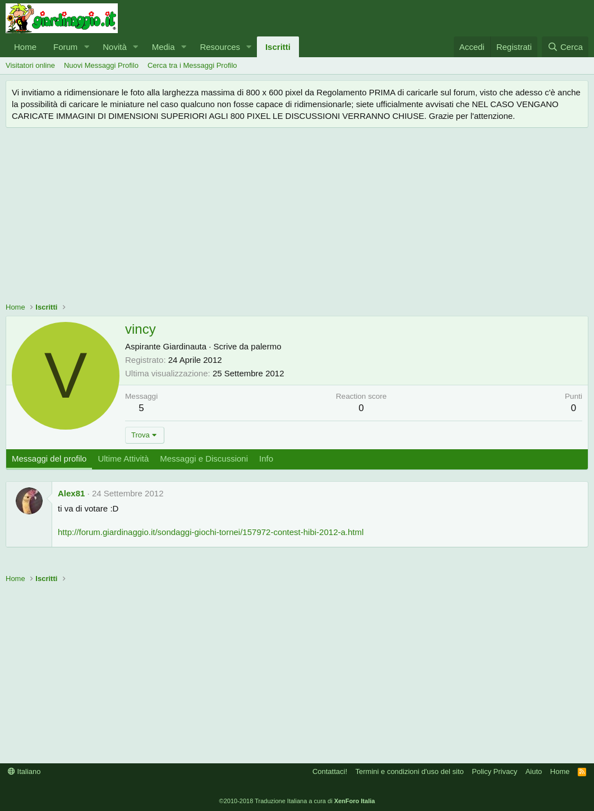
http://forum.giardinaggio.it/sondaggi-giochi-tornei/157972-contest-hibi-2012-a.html (210, 532)
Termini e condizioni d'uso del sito (410, 771)
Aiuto (534, 771)
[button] (86, 46)
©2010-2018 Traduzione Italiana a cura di (297, 801)
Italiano (24, 771)
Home (25, 47)
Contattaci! (329, 771)
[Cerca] (565, 46)
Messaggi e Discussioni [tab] (204, 458)
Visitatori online (30, 65)
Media (163, 47)
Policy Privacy (494, 771)
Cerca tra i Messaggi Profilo (192, 65)
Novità (115, 47)
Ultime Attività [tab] (123, 458)
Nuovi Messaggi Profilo (101, 65)
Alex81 (71, 493)
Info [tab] (266, 458)
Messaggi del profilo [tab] (49, 458)
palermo (266, 346)
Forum (65, 47)
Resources (220, 47)
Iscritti (278, 47)
